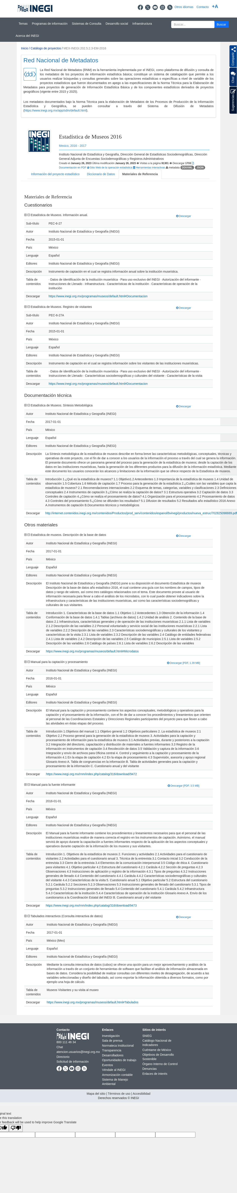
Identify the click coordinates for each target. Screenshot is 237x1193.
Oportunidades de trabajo (119, 1060)
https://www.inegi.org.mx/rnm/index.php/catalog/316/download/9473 (91, 905)
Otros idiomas (184, 7)
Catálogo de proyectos (46, 48)
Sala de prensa (112, 1040)
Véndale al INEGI (113, 1070)
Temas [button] (23, 23)
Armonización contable (117, 1075)
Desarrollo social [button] (117, 23)
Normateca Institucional (118, 1045)
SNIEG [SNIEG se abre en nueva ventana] (147, 1036)
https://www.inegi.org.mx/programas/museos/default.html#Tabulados (92, 1002)
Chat (233, 77)
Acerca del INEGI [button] (27, 35)
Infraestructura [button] (142, 23)
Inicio (24, 48)
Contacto (202, 7)
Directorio (63, 1057)
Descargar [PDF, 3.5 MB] (183, 785)
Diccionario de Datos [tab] (101, 174)
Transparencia (111, 1050)
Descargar (183, 216)
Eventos (107, 1065)
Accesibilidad (141, 1093)
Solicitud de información (73, 1061)
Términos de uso (119, 1093)
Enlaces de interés (154, 1073)
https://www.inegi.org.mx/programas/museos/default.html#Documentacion (98, 296)
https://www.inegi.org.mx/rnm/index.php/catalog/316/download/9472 (91, 774)
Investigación (111, 1036)
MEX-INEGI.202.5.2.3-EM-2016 (84, 48)
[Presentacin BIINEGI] (118, 86)
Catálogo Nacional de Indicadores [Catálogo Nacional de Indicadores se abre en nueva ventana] (156, 1043)
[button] (221, 24)
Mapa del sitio (96, 1093)
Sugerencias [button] (233, 100)
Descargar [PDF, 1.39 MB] (183, 662)
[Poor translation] (16, 1128)
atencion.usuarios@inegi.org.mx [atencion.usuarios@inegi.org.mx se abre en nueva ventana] (78, 1052)
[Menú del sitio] (118, 30)
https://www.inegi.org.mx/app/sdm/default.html (55, 110)
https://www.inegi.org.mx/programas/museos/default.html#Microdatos (92, 651)
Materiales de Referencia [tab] (140, 174)
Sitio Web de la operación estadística (110, 167)
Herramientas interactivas (149, 167)
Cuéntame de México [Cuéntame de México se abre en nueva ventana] (156, 1050)
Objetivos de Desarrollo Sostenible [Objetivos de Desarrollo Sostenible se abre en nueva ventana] (158, 1057)
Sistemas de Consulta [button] (86, 23)
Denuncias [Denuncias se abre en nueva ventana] (149, 1068)
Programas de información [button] (49, 23)
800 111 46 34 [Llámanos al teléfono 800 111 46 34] (66, 1042)
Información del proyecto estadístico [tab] (55, 174)
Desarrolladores (112, 1055)
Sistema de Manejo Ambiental (115, 1082)
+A (215, 6)
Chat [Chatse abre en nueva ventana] (60, 1047)
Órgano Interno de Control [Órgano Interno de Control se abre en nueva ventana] (160, 1064)
